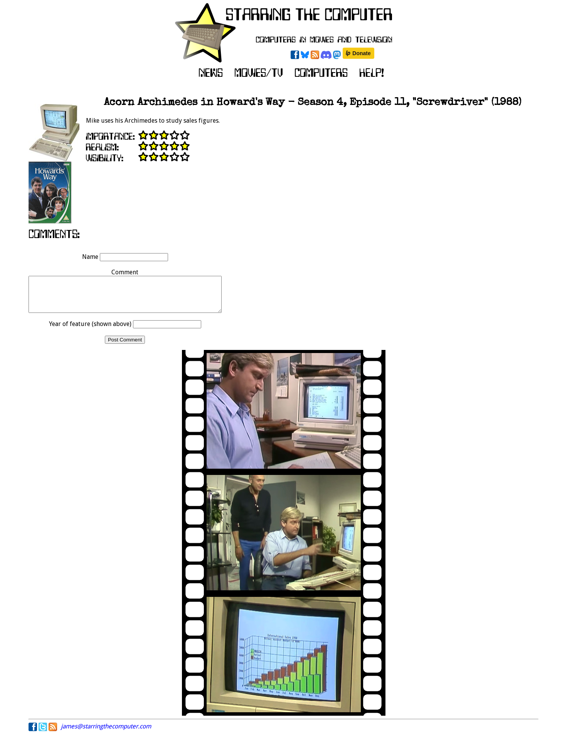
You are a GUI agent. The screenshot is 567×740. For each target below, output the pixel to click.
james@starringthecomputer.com (106, 733)
